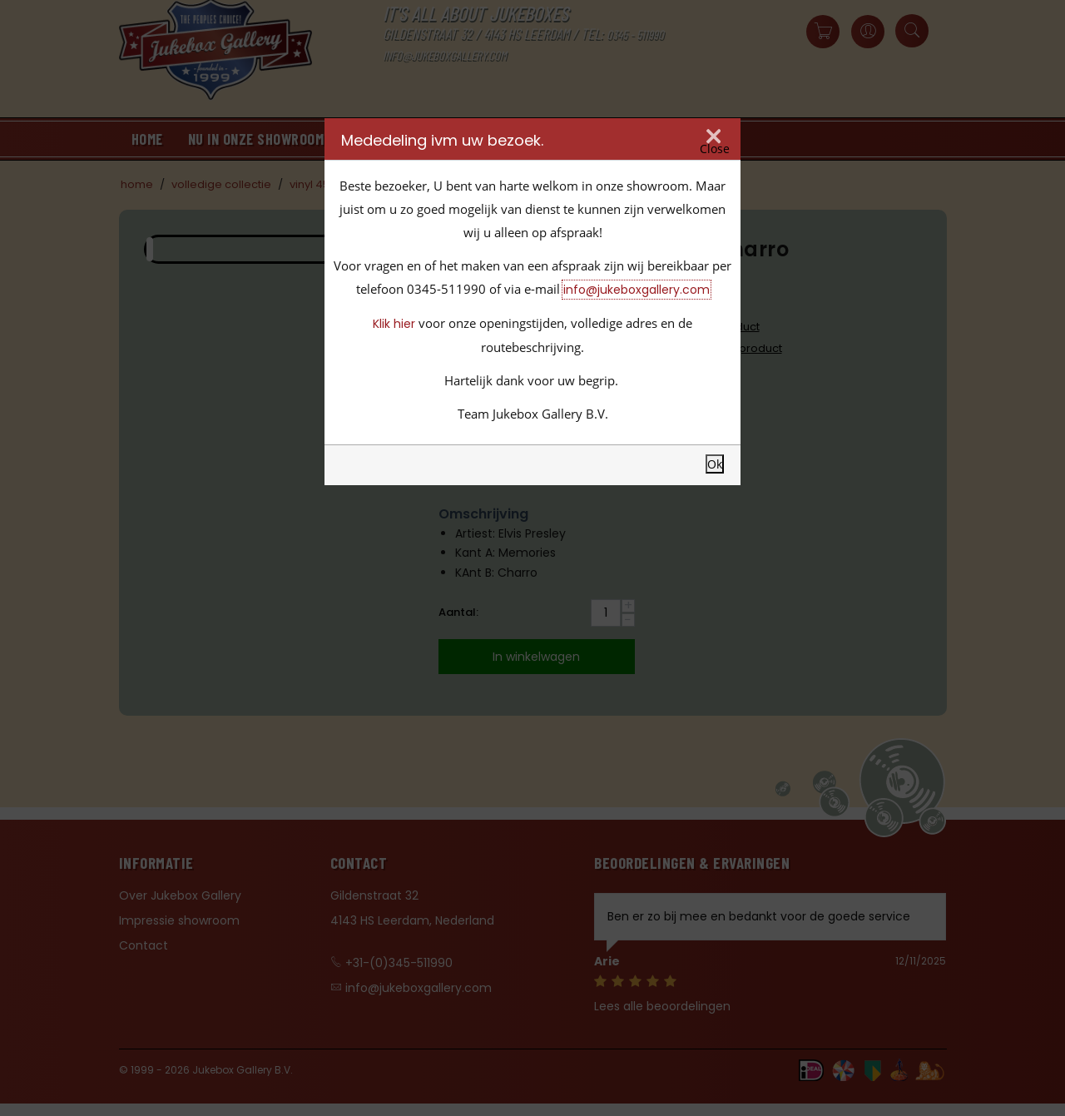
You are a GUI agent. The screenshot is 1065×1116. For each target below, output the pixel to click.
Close (715, 149)
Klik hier (394, 323)
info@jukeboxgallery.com (636, 289)
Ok (714, 464)
